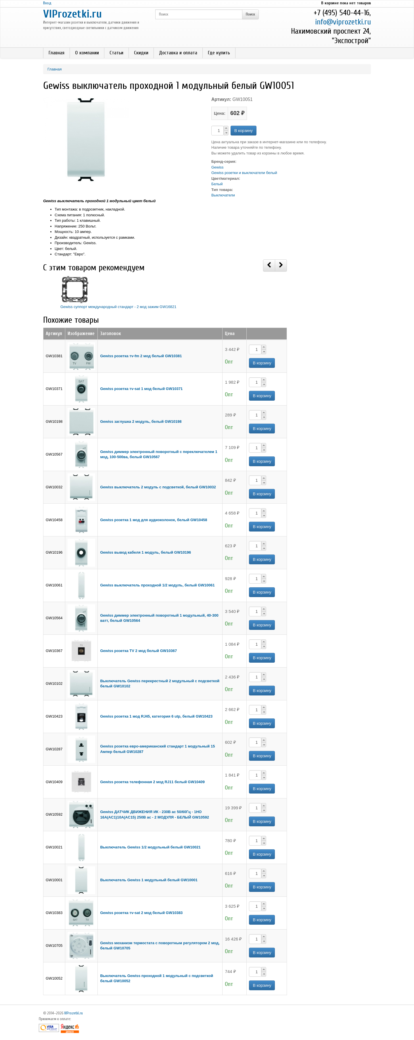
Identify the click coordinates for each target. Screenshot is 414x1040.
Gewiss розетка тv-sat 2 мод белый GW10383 (141, 913)
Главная (56, 53)
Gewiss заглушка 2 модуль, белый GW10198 (140, 421)
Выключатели (223, 195)
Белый (217, 184)
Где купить (219, 53)
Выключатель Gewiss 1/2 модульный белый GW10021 (150, 847)
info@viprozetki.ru (343, 22)
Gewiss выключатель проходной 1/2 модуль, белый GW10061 (157, 585)
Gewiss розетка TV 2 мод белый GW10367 (138, 651)
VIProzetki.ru (72, 13)
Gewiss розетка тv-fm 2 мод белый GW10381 (141, 356)
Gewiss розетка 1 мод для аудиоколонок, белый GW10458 (153, 520)
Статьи (116, 53)
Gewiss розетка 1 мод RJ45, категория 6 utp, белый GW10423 (156, 716)
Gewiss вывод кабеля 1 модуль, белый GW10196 (145, 552)
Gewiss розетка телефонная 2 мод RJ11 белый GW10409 (152, 782)
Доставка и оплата (178, 53)
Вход (47, 3)
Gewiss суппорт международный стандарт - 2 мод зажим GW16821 (118, 307)
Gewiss (217, 167)
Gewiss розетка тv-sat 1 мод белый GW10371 (141, 389)
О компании (87, 53)
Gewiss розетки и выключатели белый (244, 173)
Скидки (141, 53)
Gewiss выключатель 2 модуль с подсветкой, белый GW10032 (158, 487)
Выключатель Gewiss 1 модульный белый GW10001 (148, 880)
